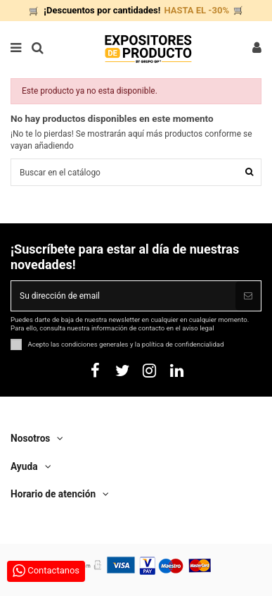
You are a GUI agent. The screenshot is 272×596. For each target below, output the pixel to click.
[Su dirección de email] (123, 296)
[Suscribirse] (248, 296)
